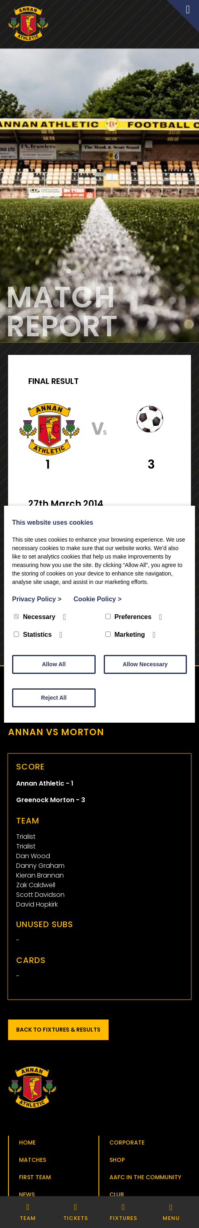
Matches (32, 1160)
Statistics (33, 634)
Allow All (54, 664)
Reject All (54, 697)
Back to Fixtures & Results (58, 1030)
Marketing (125, 634)
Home (27, 1142)
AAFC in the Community (145, 1177)
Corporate (127, 1142)
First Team (35, 1177)
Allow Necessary (145, 664)
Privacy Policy (36, 599)
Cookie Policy (97, 599)
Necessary (34, 616)
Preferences (128, 616)
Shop (117, 1160)
